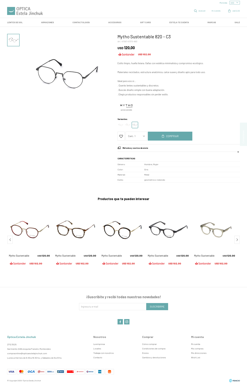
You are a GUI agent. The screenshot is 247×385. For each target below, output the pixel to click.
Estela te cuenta (179, 22)
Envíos (145, 353)
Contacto (97, 357)
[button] (237, 240)
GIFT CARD (145, 22)
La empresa (99, 344)
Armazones (47, 22)
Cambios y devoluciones (154, 357)
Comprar (172, 136)
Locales (97, 348)
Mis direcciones (199, 353)
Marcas (211, 22)
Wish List (195, 357)
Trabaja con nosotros (103, 353)
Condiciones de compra (153, 348)
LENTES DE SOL (15, 22)
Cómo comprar (149, 344)
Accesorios (114, 22)
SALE (237, 22)
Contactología (81, 22)
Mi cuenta (195, 344)
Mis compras (197, 348)
